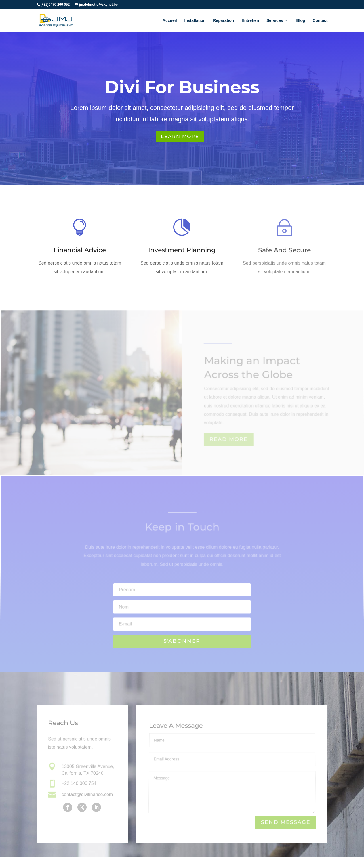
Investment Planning (182, 250)
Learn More (180, 136)
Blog (300, 20)
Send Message (285, 822)
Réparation (223, 20)
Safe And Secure (284, 251)
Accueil (170, 20)
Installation (194, 20)
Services (274, 20)
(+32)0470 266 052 (55, 4)
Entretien (250, 20)
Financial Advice (80, 250)
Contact (319, 20)
